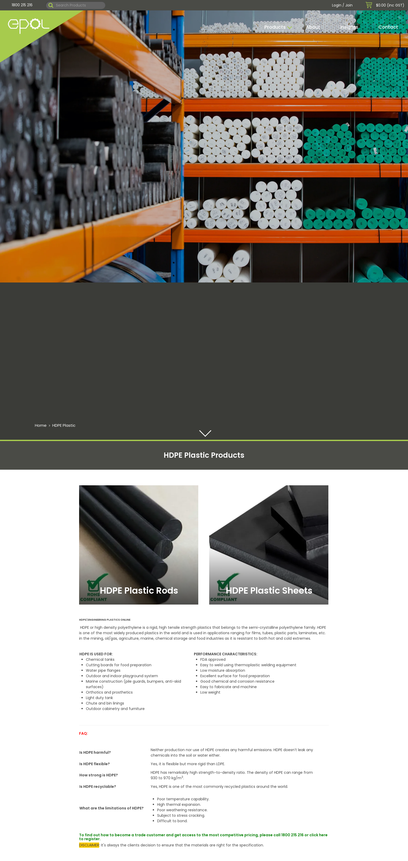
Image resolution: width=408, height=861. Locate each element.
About (313, 27)
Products (275, 27)
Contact (388, 27)
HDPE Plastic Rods (139, 590)
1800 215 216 (22, 5)
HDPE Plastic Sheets (269, 590)
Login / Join (342, 5)
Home (41, 425)
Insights (349, 27)
